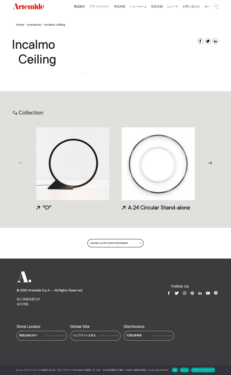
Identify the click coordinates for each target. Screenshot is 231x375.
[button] (210, 162)
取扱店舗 (157, 6)
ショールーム (138, 6)
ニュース (172, 6)
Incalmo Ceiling (54, 24)
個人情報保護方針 (28, 299)
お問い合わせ (191, 6)
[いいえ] (227, 370)
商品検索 (119, 6)
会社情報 (23, 304)
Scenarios (34, 24)
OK (174, 370)
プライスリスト (100, 6)
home (20, 24)
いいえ (184, 370)
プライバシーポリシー (203, 370)
